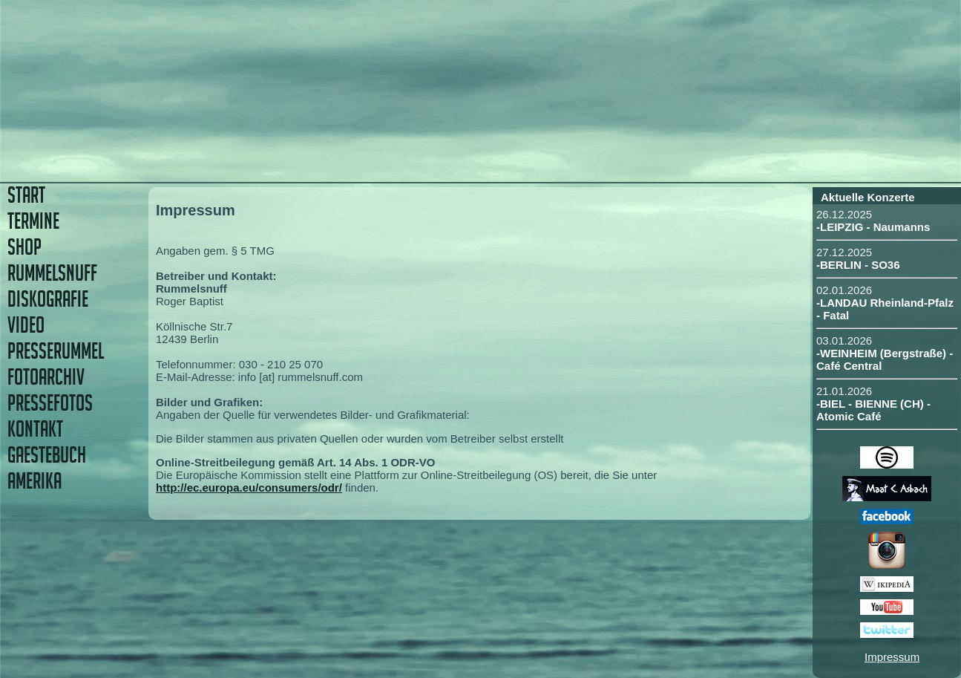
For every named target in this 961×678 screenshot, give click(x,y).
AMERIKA (34, 481)
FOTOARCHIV (46, 377)
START (26, 195)
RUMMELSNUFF (52, 273)
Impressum (892, 657)
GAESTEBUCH (46, 455)
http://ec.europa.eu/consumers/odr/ (249, 487)
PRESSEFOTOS (50, 403)
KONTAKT (35, 429)
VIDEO (26, 325)
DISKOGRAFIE (47, 299)
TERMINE (33, 221)
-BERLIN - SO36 (858, 264)
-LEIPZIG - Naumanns (873, 227)
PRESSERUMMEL (55, 351)
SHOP (24, 247)
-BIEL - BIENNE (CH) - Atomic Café (873, 410)
